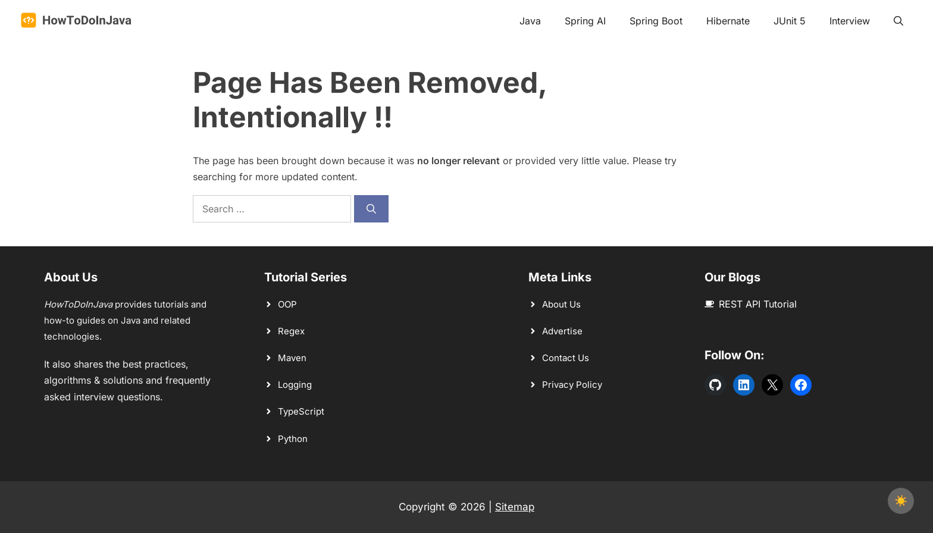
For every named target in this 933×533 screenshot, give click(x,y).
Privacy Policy (572, 384)
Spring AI (585, 21)
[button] (898, 21)
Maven (292, 357)
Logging (295, 384)
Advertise (562, 331)
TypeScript (301, 411)
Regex (291, 331)
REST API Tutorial (758, 304)
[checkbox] (901, 501)
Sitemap (514, 507)
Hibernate (728, 21)
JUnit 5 (790, 21)
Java (530, 21)
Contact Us (565, 357)
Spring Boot (656, 21)
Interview (849, 21)
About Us (561, 304)
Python (293, 438)
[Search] (371, 208)
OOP (287, 304)
